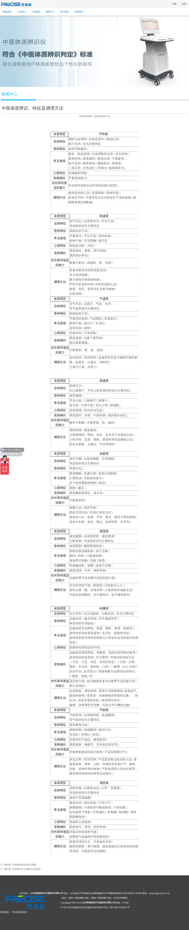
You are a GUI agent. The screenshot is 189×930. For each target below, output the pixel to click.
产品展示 (36, 12)
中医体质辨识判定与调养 (24, 865)
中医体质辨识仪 (19, 912)
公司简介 (21, 12)
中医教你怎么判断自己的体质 (26, 869)
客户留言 (64, 12)
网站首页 (7, 12)
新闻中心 (50, 12)
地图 (184, 4)
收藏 (174, 4)
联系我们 (78, 12)
